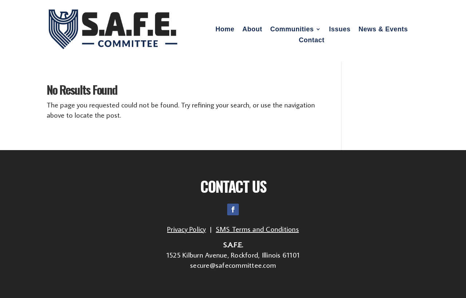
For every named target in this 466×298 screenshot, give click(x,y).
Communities (292, 30)
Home (225, 30)
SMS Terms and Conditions (257, 229)
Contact (312, 41)
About (252, 30)
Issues (340, 30)
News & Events (383, 30)
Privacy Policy (186, 229)
